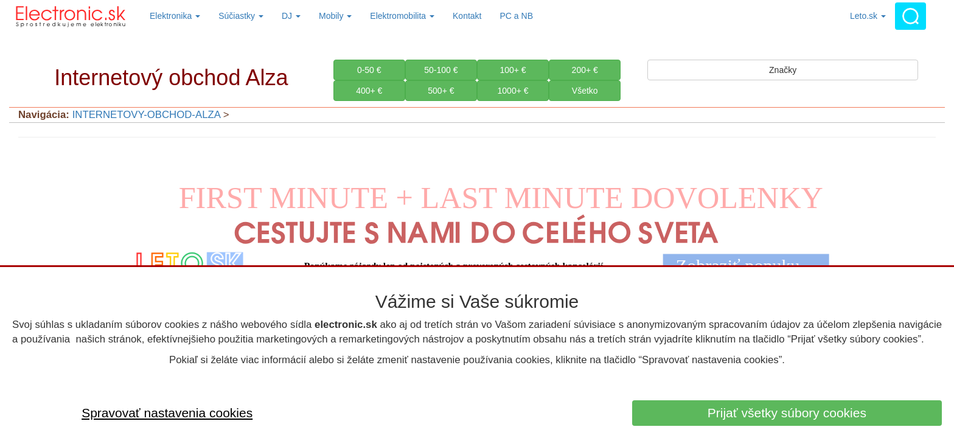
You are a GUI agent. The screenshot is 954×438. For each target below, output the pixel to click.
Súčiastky (240, 16)
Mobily (335, 16)
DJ (291, 16)
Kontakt (467, 16)
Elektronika (175, 16)
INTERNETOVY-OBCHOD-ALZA (146, 114)
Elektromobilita (402, 16)
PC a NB (516, 16)
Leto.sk (868, 16)
